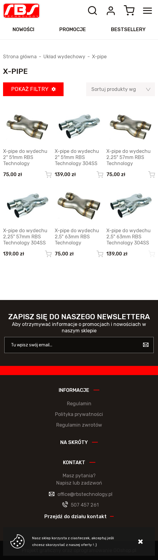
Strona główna (20, 57)
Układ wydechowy (64, 57)
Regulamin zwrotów (79, 425)
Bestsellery (128, 29)
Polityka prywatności (79, 414)
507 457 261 (85, 505)
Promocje (72, 29)
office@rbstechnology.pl (84, 494)
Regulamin (79, 403)
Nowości (23, 29)
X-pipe (99, 57)
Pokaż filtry (30, 89)
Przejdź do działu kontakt (75, 516)
